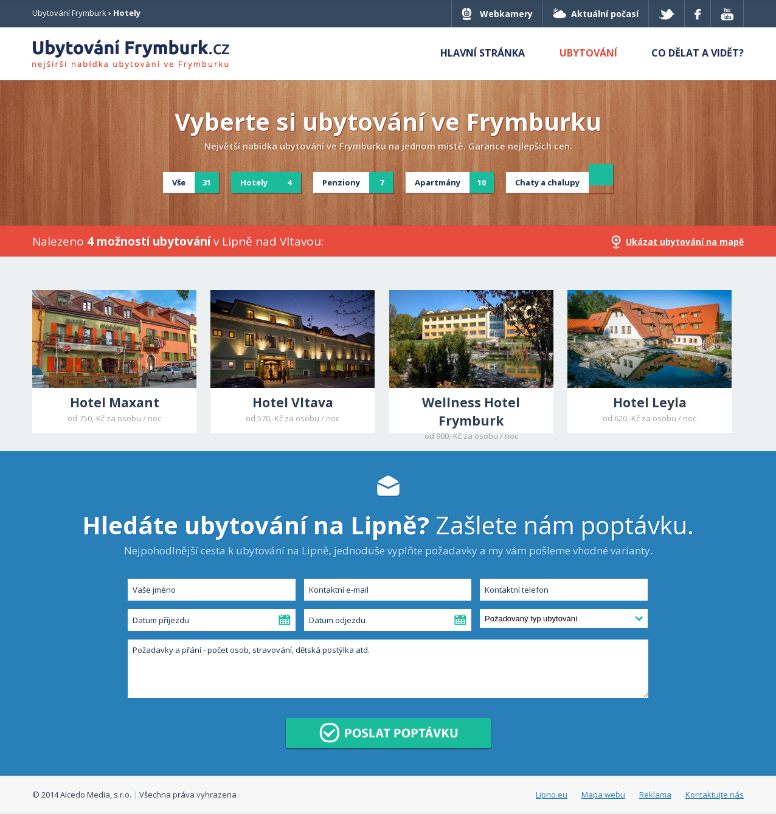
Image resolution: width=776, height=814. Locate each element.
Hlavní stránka (482, 53)
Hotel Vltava (292, 402)
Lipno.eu (551, 794)
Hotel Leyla (650, 402)
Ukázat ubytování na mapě (685, 241)
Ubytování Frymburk (69, 12)
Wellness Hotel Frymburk (471, 411)
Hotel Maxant (114, 402)
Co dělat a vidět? (697, 53)
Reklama (655, 794)
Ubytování (588, 53)
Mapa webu (603, 794)
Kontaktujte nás (714, 794)
